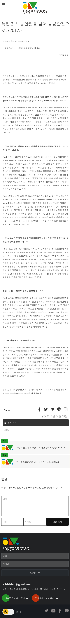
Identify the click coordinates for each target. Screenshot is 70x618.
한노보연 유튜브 (53, 610)
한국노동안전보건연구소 (35, 8)
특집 (7, 430)
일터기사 (12, 422)
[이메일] (35, 564)
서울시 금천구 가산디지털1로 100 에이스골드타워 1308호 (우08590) (34, 589)
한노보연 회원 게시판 (66, 610)
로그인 (18, 612)
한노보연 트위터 (46, 610)
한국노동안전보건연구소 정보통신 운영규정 (29, 487)
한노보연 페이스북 (60, 610)
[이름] (35, 556)
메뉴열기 (4, 3)
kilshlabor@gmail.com (17, 584)
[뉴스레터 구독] (35, 572)
